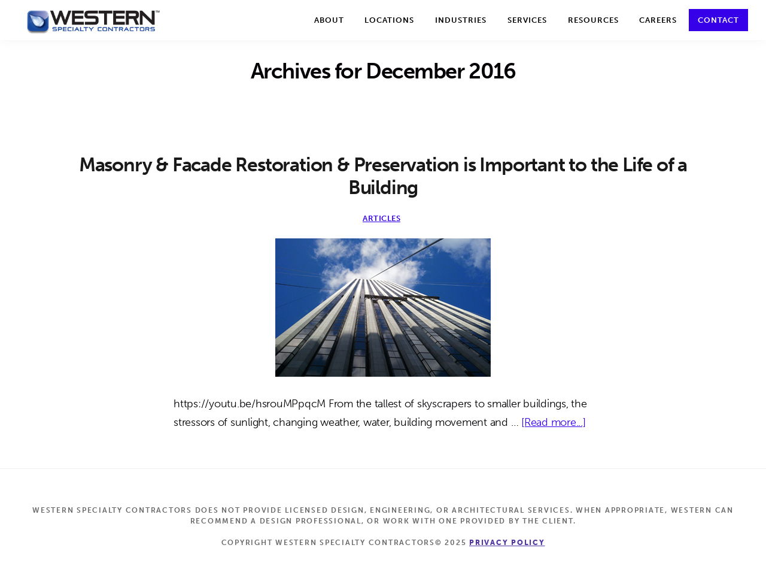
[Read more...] (553, 422)
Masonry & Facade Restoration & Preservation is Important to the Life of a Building (383, 176)
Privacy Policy (507, 542)
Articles (381, 218)
